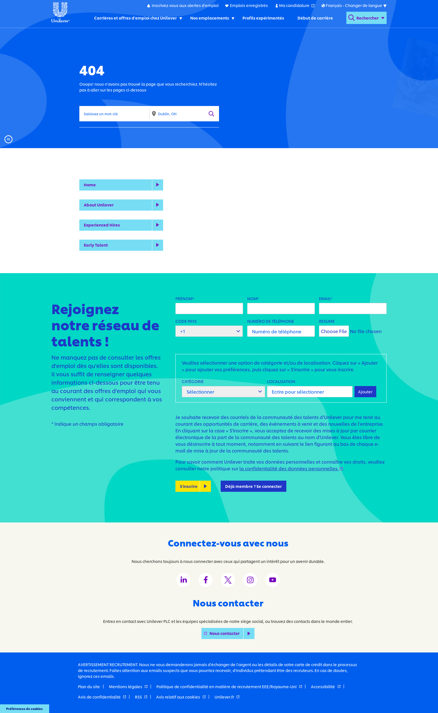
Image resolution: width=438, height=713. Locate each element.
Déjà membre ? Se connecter (253, 486)
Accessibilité (325, 686)
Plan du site (89, 686)
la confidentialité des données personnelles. (291, 468)
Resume (327, 321)
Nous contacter (232, 633)
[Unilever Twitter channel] (228, 580)
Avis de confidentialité (102, 696)
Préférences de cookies (24, 708)
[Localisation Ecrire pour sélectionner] (309, 391)
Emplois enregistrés (249, 5)
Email (324, 298)
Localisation (281, 381)
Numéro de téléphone (270, 321)
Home (90, 184)
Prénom (183, 298)
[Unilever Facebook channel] (206, 580)
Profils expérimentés (263, 17)
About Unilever (99, 204)
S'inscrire (188, 486)
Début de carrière (315, 17)
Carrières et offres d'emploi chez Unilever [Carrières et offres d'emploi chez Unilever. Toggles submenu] (135, 17)
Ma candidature (297, 5)
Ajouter (365, 391)
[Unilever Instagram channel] (250, 580)
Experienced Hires (102, 224)
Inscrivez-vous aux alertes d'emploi (185, 5)
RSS (141, 696)
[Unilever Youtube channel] (273, 580)
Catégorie (193, 381)
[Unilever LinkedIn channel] (183, 580)
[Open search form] (366, 18)
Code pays (186, 321)
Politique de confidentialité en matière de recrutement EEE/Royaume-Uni (229, 686)
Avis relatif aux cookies (180, 696)
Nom (252, 298)
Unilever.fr (227, 696)
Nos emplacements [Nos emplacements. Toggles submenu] (209, 17)
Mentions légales (128, 686)
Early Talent (96, 244)
